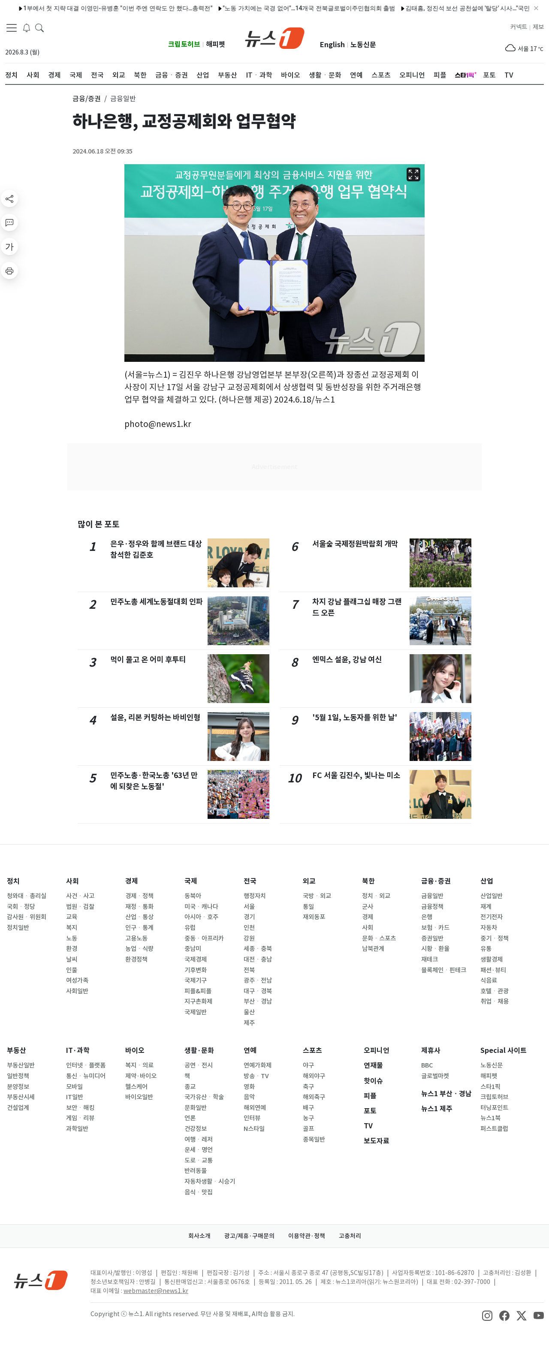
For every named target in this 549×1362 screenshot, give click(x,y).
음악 (249, 1097)
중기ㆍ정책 (494, 938)
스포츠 (312, 1050)
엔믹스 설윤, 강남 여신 (347, 659)
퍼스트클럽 (494, 1129)
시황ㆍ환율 (435, 949)
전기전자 (491, 917)
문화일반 (195, 1108)
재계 (486, 907)
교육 (71, 917)
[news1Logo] (41, 1280)
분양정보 (18, 1087)
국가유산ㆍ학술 (204, 1097)
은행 (426, 917)
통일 (308, 907)
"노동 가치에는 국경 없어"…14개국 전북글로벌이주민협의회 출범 (195, 8)
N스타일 (254, 1129)
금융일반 (432, 896)
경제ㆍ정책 (139, 896)
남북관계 (373, 949)
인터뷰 (252, 1118)
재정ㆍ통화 (139, 907)
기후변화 (195, 970)
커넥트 (518, 27)
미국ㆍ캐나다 (201, 907)
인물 (71, 970)
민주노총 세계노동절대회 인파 (156, 602)
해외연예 (255, 1108)
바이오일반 (139, 1097)
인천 (249, 928)
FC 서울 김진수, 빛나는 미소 (356, 775)
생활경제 (491, 959)
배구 (308, 1108)
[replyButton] (9, 222)
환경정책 (136, 959)
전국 (250, 881)
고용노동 (136, 938)
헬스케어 (136, 1087)
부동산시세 (21, 1097)
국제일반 (195, 1012)
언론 (190, 1118)
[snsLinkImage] (487, 1315)
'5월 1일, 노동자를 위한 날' (354, 717)
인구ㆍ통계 (139, 928)
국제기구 (195, 980)
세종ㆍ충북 (258, 949)
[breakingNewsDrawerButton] (26, 27)
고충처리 (350, 1236)
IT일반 (74, 1097)
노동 (71, 938)
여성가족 (77, 980)
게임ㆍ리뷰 (80, 1118)
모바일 (74, 1087)
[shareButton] (9, 198)
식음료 (488, 980)
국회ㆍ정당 (21, 907)
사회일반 (77, 991)
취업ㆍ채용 (494, 1001)
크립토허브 (184, 44)
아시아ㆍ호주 (201, 917)
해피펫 (215, 44)
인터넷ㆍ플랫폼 (86, 1065)
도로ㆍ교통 (198, 1160)
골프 (308, 1129)
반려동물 (195, 1171)
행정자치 (255, 896)
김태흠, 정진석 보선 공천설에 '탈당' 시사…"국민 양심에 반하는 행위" (381, 8)
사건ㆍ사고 (80, 896)
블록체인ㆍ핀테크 (443, 970)
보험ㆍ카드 (435, 928)
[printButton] (9, 270)
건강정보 (195, 1129)
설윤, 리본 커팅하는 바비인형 (155, 717)
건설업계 (18, 1108)
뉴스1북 (490, 1118)
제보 (538, 27)
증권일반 (432, 938)
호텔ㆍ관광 (494, 991)
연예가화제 (257, 1065)
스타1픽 (490, 1087)
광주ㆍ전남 (258, 980)
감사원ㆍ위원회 (26, 917)
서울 (249, 907)
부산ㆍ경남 (258, 1001)
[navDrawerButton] (11, 28)
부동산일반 (21, 1065)
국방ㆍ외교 (317, 896)
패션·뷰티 (493, 970)
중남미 (192, 949)
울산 (249, 1012)
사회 (72, 881)
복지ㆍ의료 (139, 1065)
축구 (308, 1087)
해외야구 (314, 1076)
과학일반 (77, 1129)
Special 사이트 (503, 1050)
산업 (486, 881)
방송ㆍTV (256, 1076)
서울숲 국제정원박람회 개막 (355, 544)
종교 (190, 1087)
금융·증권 (436, 881)
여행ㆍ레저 (198, 1139)
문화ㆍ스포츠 (379, 938)
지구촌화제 (198, 1001)
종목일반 (314, 1139)
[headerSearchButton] (39, 27)
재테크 (429, 959)
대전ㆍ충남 (258, 959)
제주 (249, 1023)
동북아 (192, 896)
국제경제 (195, 959)
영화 (249, 1087)
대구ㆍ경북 (258, 991)
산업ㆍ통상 (139, 917)
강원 (249, 938)
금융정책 (432, 907)
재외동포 (314, 917)
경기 (249, 917)
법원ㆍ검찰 (80, 907)
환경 (71, 949)
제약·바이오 (141, 1076)
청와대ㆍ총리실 (26, 896)
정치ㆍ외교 (376, 896)
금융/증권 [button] (86, 98)
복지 (71, 928)
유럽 (190, 928)
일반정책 (18, 1076)
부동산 (16, 1050)
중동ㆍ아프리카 (204, 938)
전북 (249, 970)
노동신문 (363, 44)
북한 (368, 881)
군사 (367, 907)
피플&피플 (197, 991)
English (332, 44)
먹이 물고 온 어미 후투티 (148, 659)
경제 (131, 881)
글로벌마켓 (435, 1076)
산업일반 (491, 896)
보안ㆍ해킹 (80, 1108)
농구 (308, 1118)
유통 (486, 949)
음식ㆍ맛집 (198, 1192)
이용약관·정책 (306, 1236)
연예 (250, 1050)
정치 (13, 881)
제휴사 (430, 1050)
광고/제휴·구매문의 (249, 1236)
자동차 (488, 928)
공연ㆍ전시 (198, 1065)
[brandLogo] (275, 37)
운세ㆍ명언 (198, 1150)
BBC (427, 1065)
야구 (308, 1065)
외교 (309, 881)
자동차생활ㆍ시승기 (209, 1181)
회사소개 (199, 1236)
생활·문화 (199, 1050)
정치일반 (18, 928)
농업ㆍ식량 (139, 949)
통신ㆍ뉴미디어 (86, 1076)
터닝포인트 (494, 1108)
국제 (190, 881)
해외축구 (314, 1097)
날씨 (71, 959)
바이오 (135, 1050)
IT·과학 (78, 1050)
